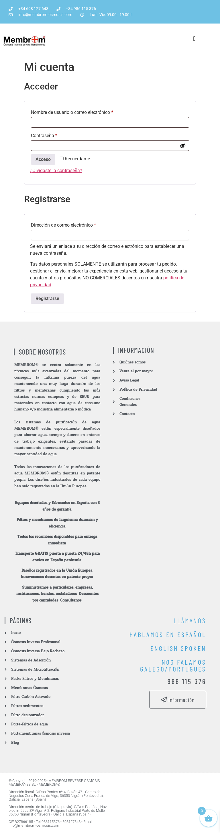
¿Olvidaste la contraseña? (56, 170)
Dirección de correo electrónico (74, 224)
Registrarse (47, 298)
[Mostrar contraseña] (183, 146)
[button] (194, 38)
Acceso (43, 159)
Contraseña (55, 134)
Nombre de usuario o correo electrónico (83, 111)
